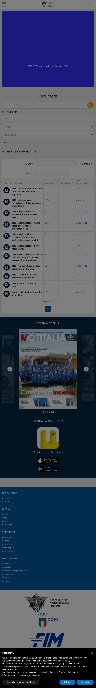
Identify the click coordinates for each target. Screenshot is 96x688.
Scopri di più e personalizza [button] (21, 682)
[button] (92, 653)
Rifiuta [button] (67, 682)
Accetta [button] (85, 682)
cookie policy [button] (64, 661)
